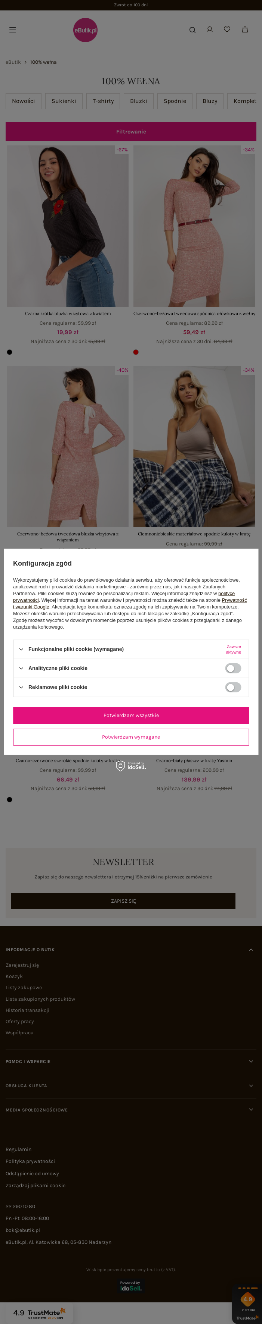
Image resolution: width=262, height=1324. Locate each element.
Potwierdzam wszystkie (131, 715)
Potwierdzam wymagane (131, 737)
